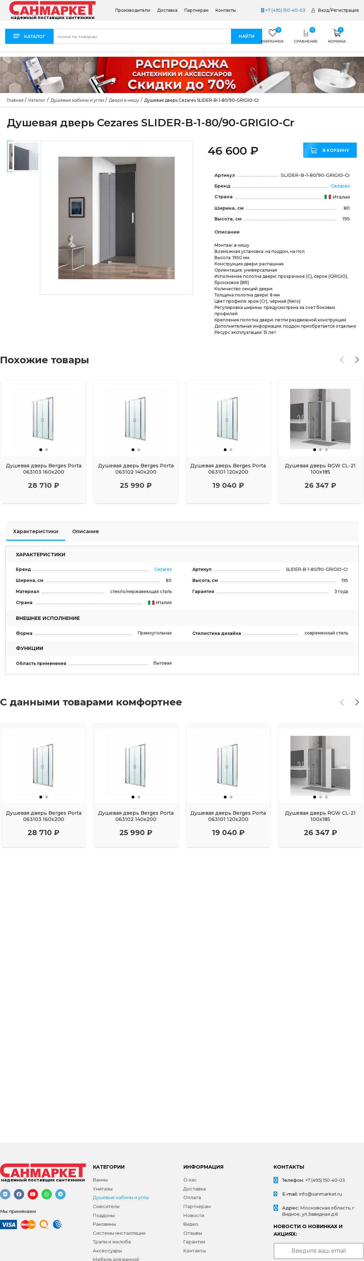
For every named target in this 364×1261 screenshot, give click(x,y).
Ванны (100, 1179)
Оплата (192, 1197)
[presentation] (341, 359)
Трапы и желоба (112, 1241)
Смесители (106, 1206)
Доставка (167, 10)
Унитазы (103, 1188)
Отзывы (192, 1233)
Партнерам (196, 10)
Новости (193, 1215)
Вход (323, 10)
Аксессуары (107, 1250)
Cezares (340, 186)
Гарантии (194, 1241)
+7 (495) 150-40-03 (283, 10)
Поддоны (104, 1215)
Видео (190, 1224)
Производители (132, 10)
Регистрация (345, 10)
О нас (190, 1179)
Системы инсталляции (119, 1233)
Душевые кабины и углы (121, 1197)
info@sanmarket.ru (320, 1194)
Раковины (104, 1224)
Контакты (225, 10)
